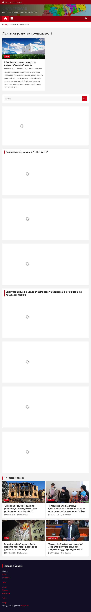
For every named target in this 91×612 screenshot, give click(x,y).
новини (51, 500)
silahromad (22, 68)
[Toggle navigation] (12, 18)
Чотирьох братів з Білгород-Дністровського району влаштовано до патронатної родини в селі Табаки (66, 509)
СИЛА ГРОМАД (14, 8)
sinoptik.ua (24, 606)
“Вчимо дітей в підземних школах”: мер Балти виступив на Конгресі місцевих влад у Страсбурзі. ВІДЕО (65, 547)
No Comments (36, 68)
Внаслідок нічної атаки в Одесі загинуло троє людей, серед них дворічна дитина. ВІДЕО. (20, 547)
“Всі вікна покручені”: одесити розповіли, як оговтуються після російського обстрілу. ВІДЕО (20, 509)
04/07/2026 (9, 515)
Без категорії (52, 538)
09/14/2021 (9, 68)
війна (7, 500)
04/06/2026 (53, 515)
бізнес (7, 56)
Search (84, 98)
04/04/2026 (53, 553)
